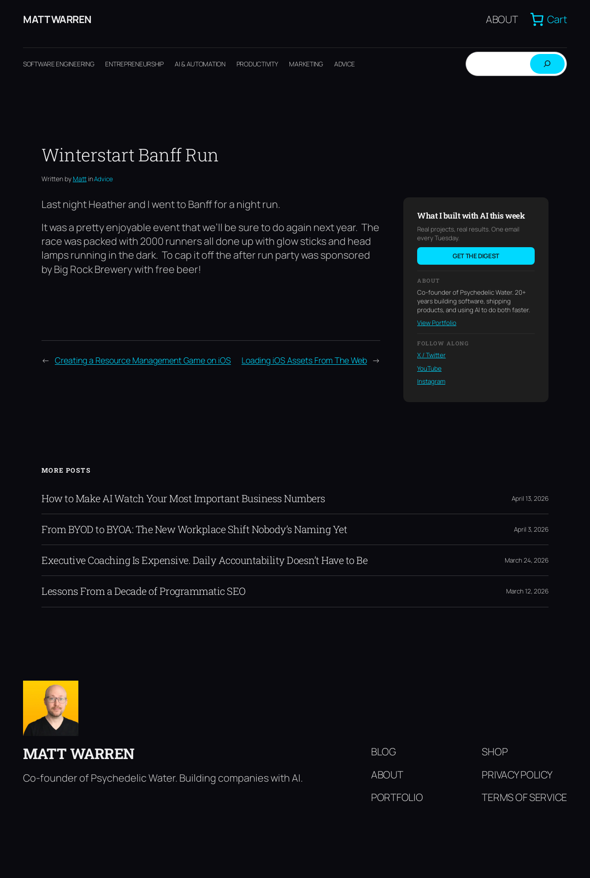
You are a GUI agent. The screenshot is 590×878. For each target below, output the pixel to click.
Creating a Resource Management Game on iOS (143, 360)
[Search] (547, 64)
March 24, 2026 (527, 560)
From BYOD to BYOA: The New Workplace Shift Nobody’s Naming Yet (194, 529)
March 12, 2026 (527, 591)
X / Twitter (431, 355)
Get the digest (476, 256)
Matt (80, 178)
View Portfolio (436, 323)
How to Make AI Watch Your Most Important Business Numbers (183, 498)
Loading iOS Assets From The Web (304, 360)
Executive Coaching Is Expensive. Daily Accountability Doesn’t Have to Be (204, 560)
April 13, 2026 (530, 498)
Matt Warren (57, 19)
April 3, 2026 (531, 529)
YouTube (429, 368)
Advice (103, 179)
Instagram (431, 381)
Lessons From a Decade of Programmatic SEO (143, 591)
